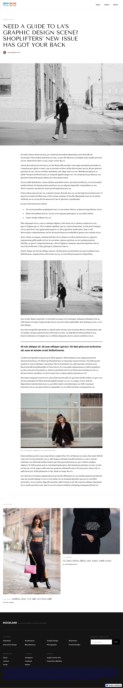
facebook (28, 661)
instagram (29, 657)
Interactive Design (10, 645)
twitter (27, 664)
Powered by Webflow (54, 661)
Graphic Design (52, 641)
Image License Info (54, 657)
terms (5, 664)
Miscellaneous (30, 645)
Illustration (7, 599)
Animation (7, 641)
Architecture (29, 641)
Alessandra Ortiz (14, 52)
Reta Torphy (9, 602)
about (5, 657)
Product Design (74, 645)
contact (6, 661)
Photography (67, 557)
